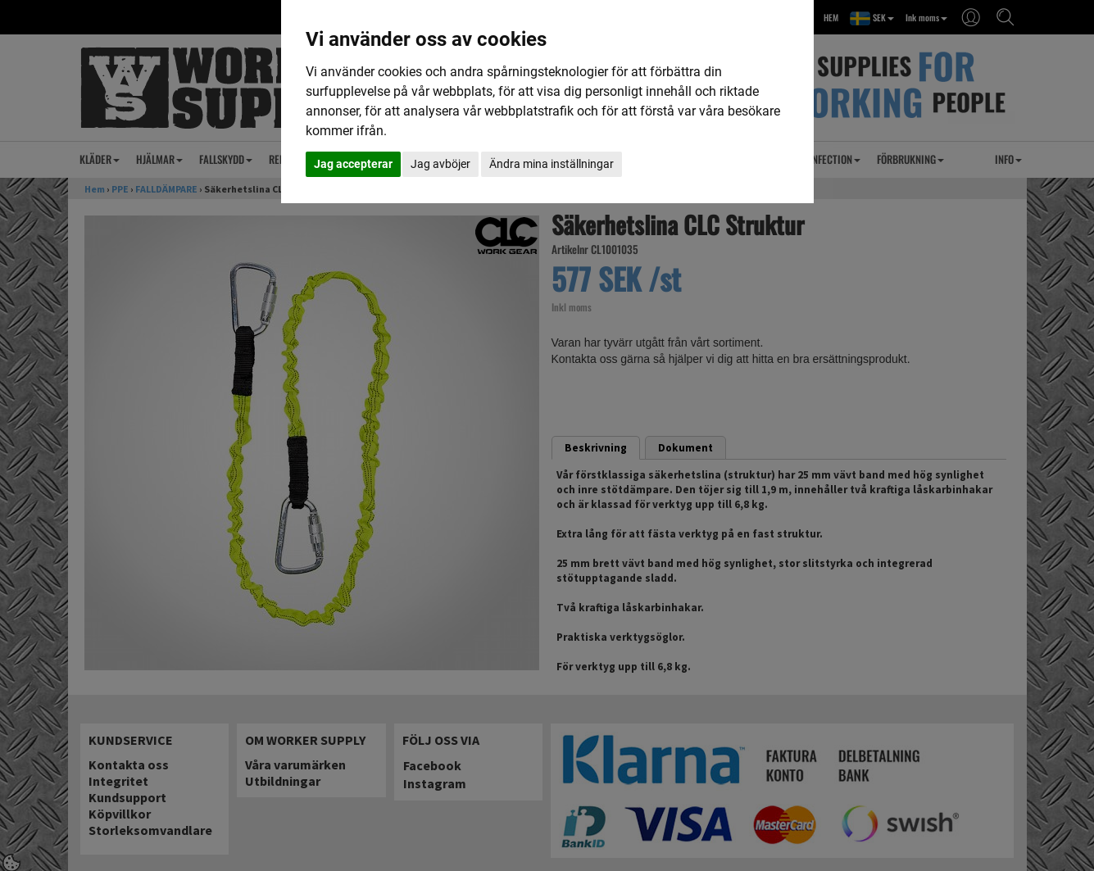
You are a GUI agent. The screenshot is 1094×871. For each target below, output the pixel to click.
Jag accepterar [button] (353, 163)
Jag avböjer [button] (440, 163)
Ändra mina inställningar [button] (551, 163)
